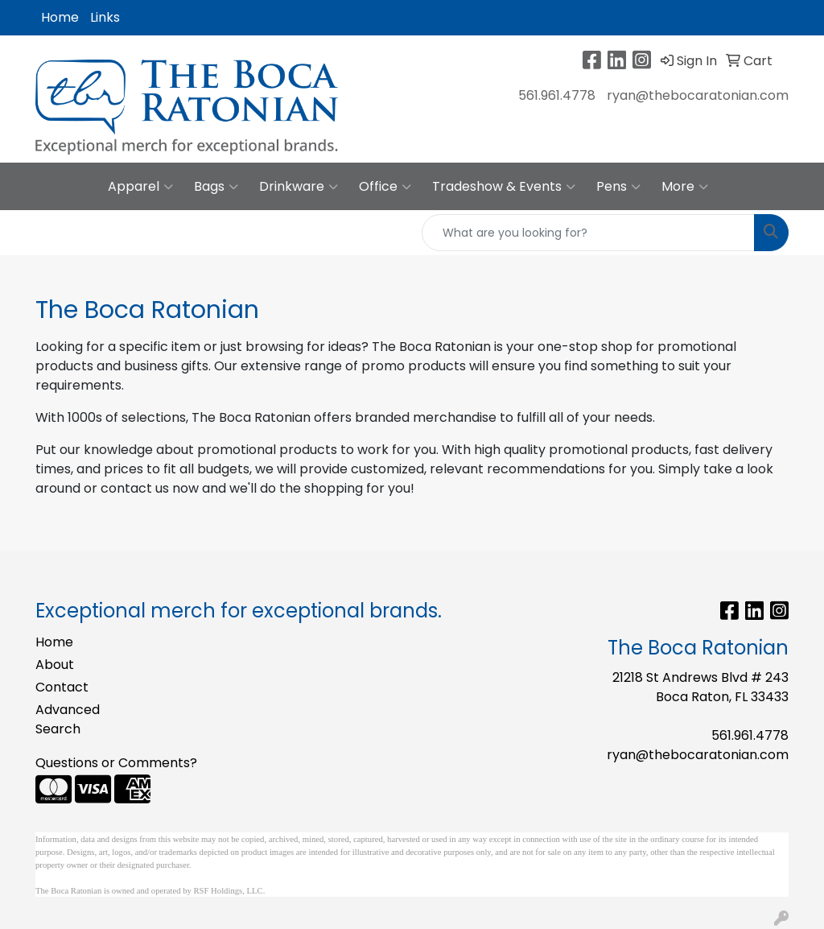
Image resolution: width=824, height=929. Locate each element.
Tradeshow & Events (503, 186)
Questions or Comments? (116, 763)
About (54, 664)
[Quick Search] (588, 232)
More (684, 186)
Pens (618, 186)
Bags (216, 186)
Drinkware (298, 186)
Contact (62, 687)
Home (60, 17)
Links (105, 17)
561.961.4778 (556, 95)
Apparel (140, 186)
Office (385, 186)
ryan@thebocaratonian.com (698, 95)
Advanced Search (67, 719)
